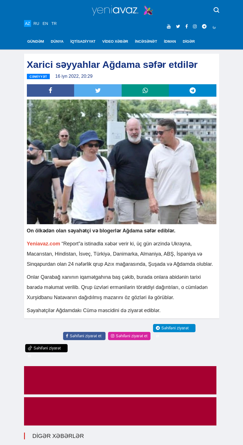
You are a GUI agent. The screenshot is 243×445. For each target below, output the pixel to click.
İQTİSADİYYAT (83, 41)
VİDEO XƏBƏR (115, 41)
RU (36, 23)
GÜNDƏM (35, 41)
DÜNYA (57, 41)
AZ (27, 23)
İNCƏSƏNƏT (146, 41)
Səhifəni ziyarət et (83, 336)
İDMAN (170, 41)
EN (45, 23)
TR (54, 23)
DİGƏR (189, 41)
